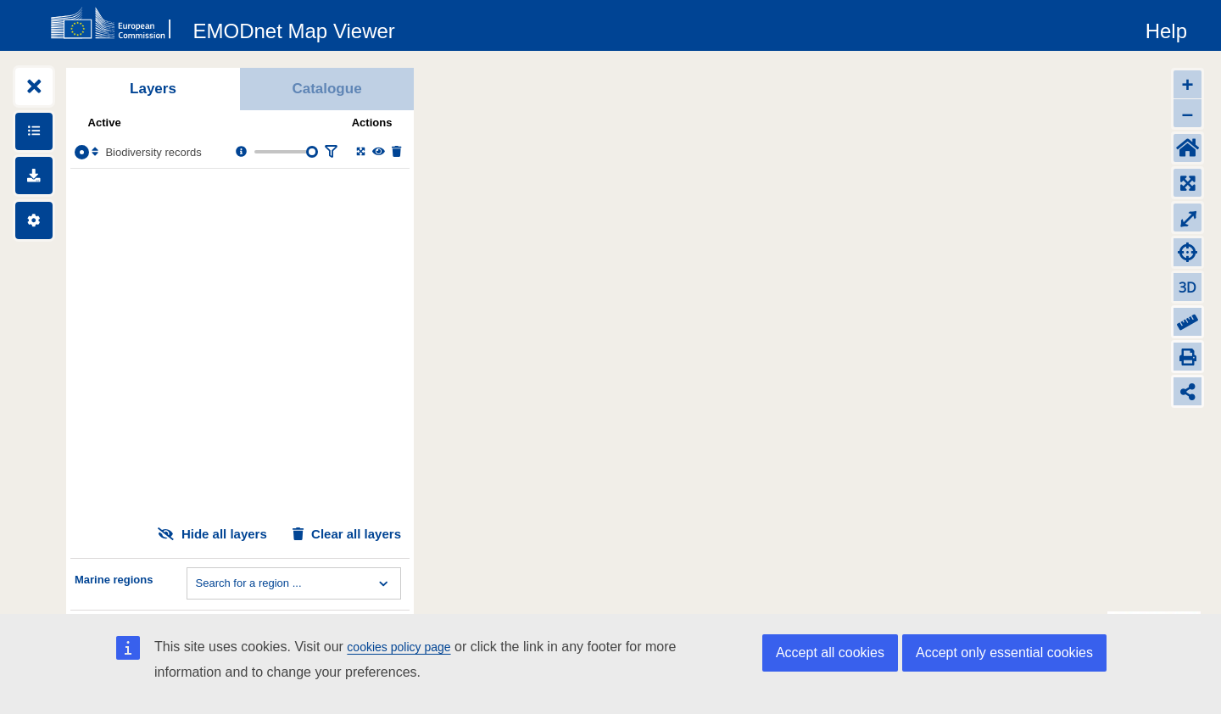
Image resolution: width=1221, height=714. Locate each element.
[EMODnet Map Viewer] (294, 27)
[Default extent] (1187, 148)
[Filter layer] (330, 152)
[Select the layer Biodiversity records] (82, 152)
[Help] (1166, 27)
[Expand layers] (34, 86)
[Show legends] (34, 131)
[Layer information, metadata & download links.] (241, 152)
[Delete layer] (396, 152)
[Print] (1187, 356)
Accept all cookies (830, 652)
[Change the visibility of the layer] (378, 152)
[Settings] (34, 220)
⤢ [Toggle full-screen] (1187, 217)
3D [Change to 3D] (1187, 287)
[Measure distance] (1187, 321)
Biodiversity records (153, 152)
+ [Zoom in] (1187, 84)
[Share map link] (1187, 391)
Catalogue (326, 89)
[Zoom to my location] (1187, 252)
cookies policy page (398, 647)
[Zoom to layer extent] (361, 152)
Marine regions (114, 579)
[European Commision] (114, 24)
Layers (153, 89)
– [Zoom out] (1187, 113)
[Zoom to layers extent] (1187, 183)
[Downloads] (34, 175)
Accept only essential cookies (1004, 652)
